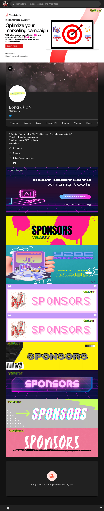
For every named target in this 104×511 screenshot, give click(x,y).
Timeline (14, 123)
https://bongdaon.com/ (23, 158)
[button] (55, 4)
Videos (77, 123)
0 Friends (17, 148)
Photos (65, 123)
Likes (38, 123)
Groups (27, 123)
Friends (51, 123)
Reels (89, 123)
